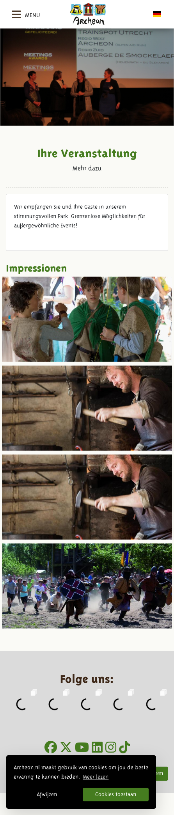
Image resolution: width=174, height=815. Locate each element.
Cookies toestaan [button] (115, 794)
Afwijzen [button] (47, 794)
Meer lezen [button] (95, 777)
